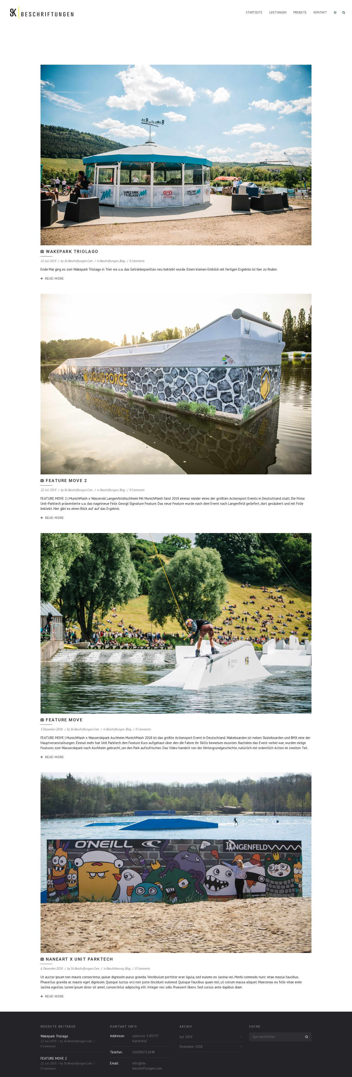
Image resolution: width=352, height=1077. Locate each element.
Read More (54, 253)
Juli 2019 (185, 1012)
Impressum (304, 1069)
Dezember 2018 (191, 1021)
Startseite (254, 12)
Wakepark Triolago (72, 226)
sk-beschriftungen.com (78, 236)
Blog (122, 236)
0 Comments (137, 236)
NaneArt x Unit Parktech (79, 934)
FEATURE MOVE (64, 694)
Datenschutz (288, 1069)
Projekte (300, 12)
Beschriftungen (109, 236)
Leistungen (277, 12)
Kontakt (320, 12)
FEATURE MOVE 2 (66, 455)
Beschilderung (115, 944)
